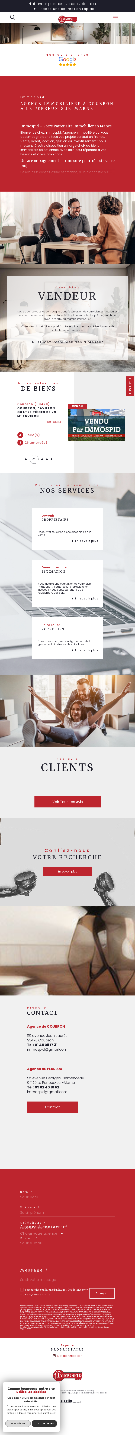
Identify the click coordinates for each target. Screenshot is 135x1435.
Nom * (26, 1195)
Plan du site (33, 1396)
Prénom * (30, 1211)
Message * (34, 1273)
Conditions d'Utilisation (91, 1330)
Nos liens (81, 1396)
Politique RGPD (92, 1396)
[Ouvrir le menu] (115, 17)
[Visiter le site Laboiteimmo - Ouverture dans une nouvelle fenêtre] (67, 1408)
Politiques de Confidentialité (64, 1330)
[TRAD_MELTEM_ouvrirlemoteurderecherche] (12, 17)
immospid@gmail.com (47, 1052)
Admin (73, 1396)
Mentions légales (47, 1396)
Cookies (103, 1396)
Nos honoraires (62, 1396)
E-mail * (29, 1241)
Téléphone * (33, 1226)
